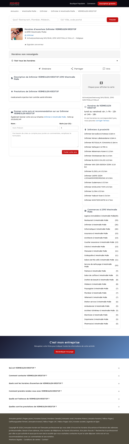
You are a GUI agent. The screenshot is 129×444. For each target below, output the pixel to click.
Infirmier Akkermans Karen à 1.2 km (98, 151)
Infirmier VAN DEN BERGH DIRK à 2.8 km (99, 166)
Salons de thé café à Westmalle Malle (101, 260)
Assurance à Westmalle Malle (101, 233)
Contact (45, 440)
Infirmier (29, 35)
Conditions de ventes (32, 440)
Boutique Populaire (77, 3)
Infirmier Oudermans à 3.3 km (96, 182)
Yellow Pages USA (65, 422)
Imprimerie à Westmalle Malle (101, 319)
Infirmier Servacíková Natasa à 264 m (99, 134)
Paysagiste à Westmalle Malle (101, 288)
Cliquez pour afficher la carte (101, 84)
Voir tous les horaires (23, 60)
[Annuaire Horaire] (14, 3)
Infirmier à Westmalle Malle (55, 117)
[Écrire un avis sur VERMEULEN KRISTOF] (106, 69)
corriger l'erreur (102, 120)
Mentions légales (15, 440)
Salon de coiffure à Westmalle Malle (101, 275)
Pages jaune (28, 419)
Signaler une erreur (34, 44)
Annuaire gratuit (15, 419)
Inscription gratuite (107, 4)
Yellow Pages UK (49, 422)
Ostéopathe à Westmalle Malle (101, 255)
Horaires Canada (54, 419)
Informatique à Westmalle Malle (101, 229)
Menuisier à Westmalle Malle (101, 251)
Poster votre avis (70, 152)
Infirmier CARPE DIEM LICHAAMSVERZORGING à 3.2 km (98, 177)
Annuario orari (67, 419)
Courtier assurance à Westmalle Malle (101, 242)
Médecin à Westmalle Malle (101, 284)
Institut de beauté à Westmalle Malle (101, 280)
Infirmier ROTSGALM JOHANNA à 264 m (101, 143)
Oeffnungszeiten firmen (18, 422)
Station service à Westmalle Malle (101, 302)
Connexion (91, 3)
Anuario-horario (94, 419)
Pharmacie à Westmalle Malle (101, 324)
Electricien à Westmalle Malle (101, 315)
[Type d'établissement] (34, 20)
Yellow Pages (107, 419)
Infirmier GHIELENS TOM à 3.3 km (98, 187)
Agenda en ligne (93, 422)
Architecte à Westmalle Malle (101, 238)
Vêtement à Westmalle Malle (101, 297)
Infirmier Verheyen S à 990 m (95, 147)
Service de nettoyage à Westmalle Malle (101, 265)
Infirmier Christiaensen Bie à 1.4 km (98, 156)
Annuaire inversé (35, 422)
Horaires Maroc (81, 419)
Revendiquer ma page (64, 352)
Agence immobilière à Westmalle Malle (101, 216)
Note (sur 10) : (65, 124)
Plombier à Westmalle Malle (101, 293)
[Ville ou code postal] (82, 20)
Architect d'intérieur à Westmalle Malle (101, 310)
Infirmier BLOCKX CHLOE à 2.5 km (98, 160)
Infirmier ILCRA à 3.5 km (94, 191)
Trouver (112, 20)
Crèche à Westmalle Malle (101, 246)
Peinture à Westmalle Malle (101, 271)
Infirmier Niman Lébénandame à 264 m (100, 138)
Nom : (13, 124)
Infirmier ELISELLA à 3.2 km (95, 171)
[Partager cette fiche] (77, 69)
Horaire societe (79, 422)
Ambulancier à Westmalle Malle (101, 306)
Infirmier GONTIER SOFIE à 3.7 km (98, 200)
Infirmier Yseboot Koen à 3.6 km (97, 196)
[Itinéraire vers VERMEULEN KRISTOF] (45, 69)
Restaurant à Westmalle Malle (101, 220)
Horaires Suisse (40, 419)
